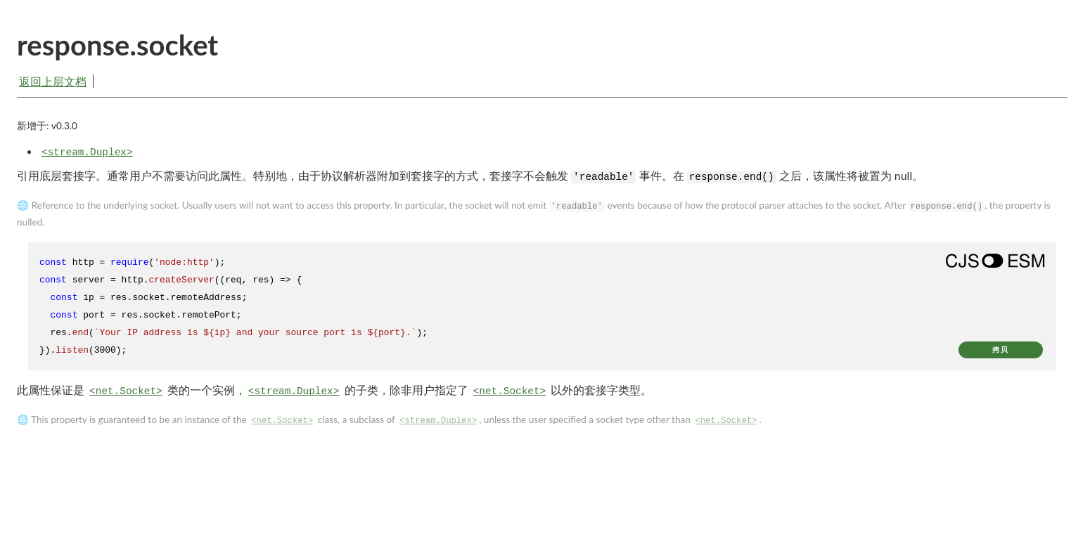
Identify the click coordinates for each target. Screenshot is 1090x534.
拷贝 (1000, 354)
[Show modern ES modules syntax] (995, 265)
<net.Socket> (125, 395)
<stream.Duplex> (87, 156)
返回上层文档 (52, 81)
